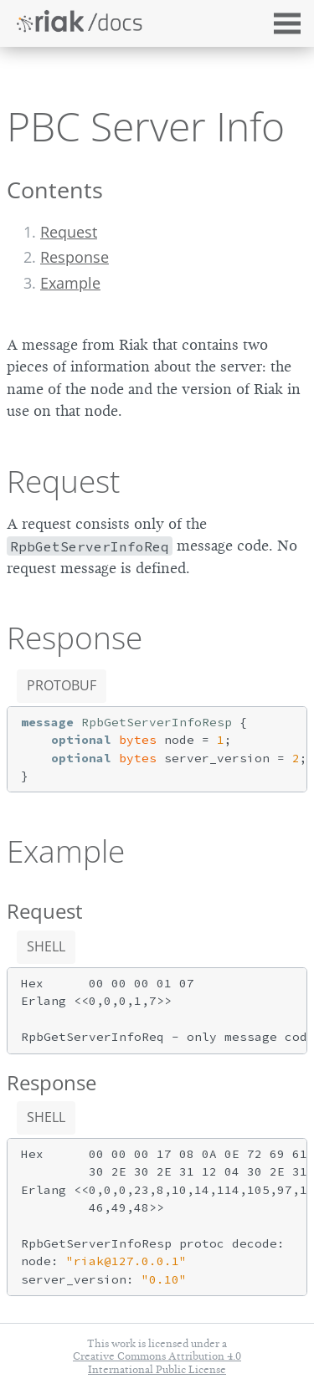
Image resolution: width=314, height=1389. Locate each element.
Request (68, 232)
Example (70, 283)
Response (74, 257)
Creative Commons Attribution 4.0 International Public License (157, 1362)
